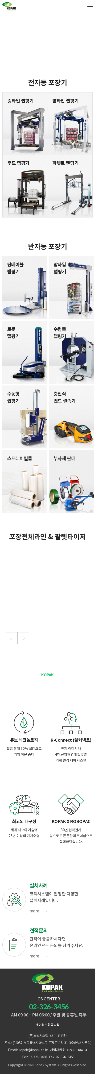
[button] (12, 638)
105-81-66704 (77, 1050)
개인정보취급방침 (47, 1025)
